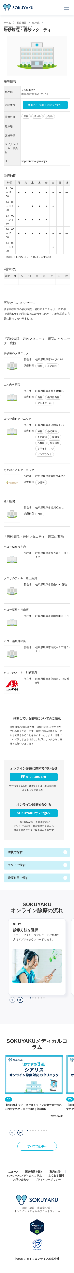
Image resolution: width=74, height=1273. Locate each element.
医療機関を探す (34, 1171)
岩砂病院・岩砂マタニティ (18, 26)
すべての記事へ (37, 1146)
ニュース (13, 1171)
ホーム (7, 22)
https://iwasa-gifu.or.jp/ (34, 161)
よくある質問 (56, 1175)
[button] (20, 1133)
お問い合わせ (21, 1179)
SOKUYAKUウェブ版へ (34, 813)
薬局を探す (56, 1171)
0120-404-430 (36, 777)
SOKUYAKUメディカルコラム (24, 1175)
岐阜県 (35, 22)
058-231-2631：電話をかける (45, 104)
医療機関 (21, 22)
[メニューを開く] (66, 7)
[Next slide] (20, 1000)
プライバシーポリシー (48, 1179)
